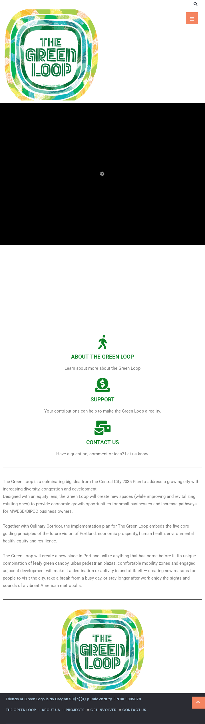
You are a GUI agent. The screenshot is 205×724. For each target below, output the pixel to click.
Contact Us (134, 709)
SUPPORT (102, 399)
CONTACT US (102, 442)
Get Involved (103, 709)
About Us (51, 709)
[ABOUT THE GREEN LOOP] (102, 342)
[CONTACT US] (102, 428)
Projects (75, 709)
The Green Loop (21, 709)
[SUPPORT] (102, 385)
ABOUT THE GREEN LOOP (102, 356)
